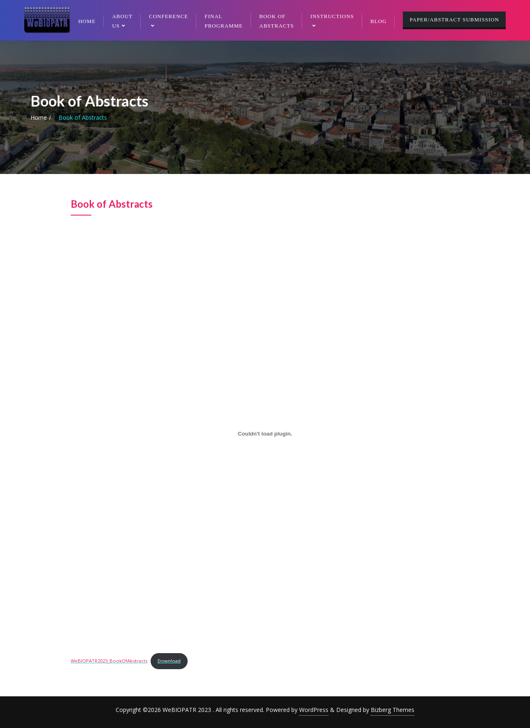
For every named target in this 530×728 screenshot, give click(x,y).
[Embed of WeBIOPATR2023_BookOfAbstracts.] (265, 434)
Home (38, 117)
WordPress (313, 710)
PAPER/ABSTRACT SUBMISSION (454, 19)
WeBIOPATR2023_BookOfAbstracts (109, 661)
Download (169, 661)
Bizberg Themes (392, 710)
